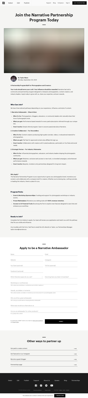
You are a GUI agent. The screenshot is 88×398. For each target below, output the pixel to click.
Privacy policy (48, 390)
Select (11, 3)
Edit (19, 3)
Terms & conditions (37, 390)
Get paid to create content (43, 348)
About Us (47, 380)
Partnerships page (43, 364)
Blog (54, 3)
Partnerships (76, 380)
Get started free (79, 2)
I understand (60, 395)
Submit (61, 321)
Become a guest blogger (43, 359)
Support (48, 3)
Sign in (68, 3)
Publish (27, 3)
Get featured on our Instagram (43, 354)
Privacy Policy (16, 322)
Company (61, 3)
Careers (56, 380)
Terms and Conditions (38, 320)
